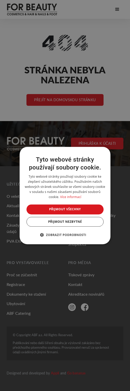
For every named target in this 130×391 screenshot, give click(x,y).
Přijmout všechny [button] (65, 209)
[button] (65, 235)
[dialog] (65, 195)
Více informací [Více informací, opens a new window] (70, 197)
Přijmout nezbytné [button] (65, 221)
